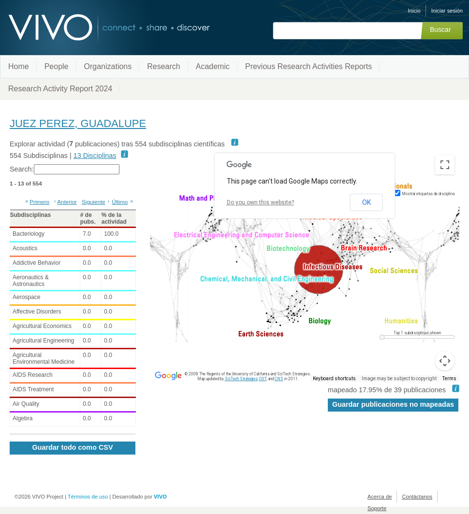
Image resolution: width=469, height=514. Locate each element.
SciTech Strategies (241, 378)
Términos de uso (88, 497)
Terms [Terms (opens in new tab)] (449, 378)
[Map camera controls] (444, 361)
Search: (64, 169)
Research (163, 66)
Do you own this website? (260, 202)
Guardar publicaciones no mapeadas (393, 404)
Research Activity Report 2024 (60, 89)
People (56, 66)
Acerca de (379, 497)
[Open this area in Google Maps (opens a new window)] (168, 376)
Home (18, 66)
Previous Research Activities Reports (308, 66)
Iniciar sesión (447, 11)
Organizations (108, 66)
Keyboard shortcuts (334, 378)
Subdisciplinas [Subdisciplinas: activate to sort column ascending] (30, 215)
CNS (279, 378)
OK (366, 202)
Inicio (414, 11)
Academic (213, 66)
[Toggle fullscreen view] (444, 164)
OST (262, 378)
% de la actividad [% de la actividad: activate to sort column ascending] (114, 218)
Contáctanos (417, 497)
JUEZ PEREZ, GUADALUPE (78, 123)
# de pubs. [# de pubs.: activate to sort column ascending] (88, 218)
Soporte (376, 508)
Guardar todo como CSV (72, 447)
